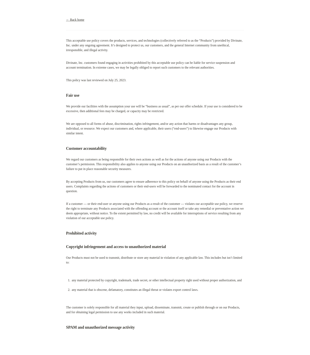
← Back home (75, 19)
